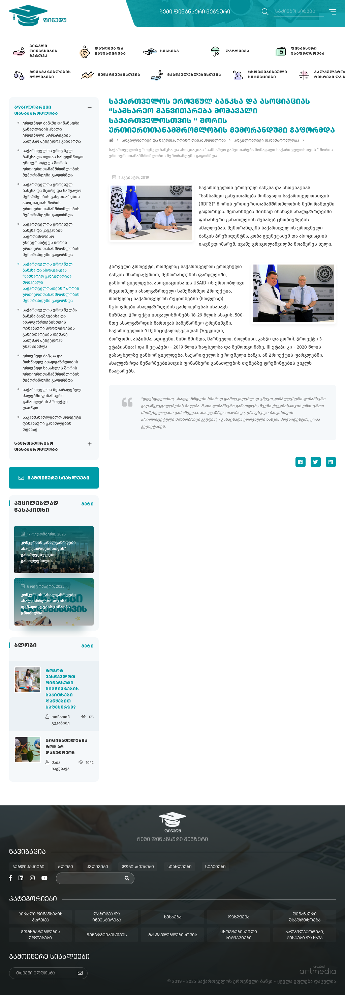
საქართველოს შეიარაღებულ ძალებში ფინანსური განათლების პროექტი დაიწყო (52, 398)
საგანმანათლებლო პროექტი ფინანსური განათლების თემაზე (52, 423)
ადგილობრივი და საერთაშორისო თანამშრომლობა (174, 140)
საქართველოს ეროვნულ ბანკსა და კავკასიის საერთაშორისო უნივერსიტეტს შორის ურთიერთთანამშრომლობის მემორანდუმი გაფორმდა (51, 239)
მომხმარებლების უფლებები (40, 935)
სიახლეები (179, 867)
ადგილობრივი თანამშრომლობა (36, 111)
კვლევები (97, 867)
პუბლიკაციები (28, 867)
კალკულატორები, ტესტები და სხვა (304, 935)
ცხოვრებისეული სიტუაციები (238, 935)
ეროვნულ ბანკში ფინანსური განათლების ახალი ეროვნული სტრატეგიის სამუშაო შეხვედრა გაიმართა (52, 132)
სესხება (172, 917)
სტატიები (215, 867)
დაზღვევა (238, 917)
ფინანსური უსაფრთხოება (304, 917)
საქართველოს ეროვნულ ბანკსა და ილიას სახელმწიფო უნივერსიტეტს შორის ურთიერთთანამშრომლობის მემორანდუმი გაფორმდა (53, 162)
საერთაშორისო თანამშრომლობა (36, 447)
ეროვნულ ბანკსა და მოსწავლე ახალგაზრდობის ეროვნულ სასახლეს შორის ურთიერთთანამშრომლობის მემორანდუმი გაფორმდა (51, 368)
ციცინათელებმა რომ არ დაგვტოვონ (66, 747)
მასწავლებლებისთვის (172, 935)
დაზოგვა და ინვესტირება (106, 917)
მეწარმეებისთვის (107, 935)
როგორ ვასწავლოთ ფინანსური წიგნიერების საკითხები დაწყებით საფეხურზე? (62, 689)
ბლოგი (65, 867)
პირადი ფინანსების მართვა (40, 917)
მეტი (87, 504)
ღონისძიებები (138, 867)
